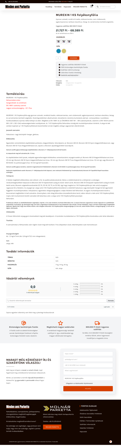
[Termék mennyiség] (58, 58)
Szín (58, 46)
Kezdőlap (49, 7)
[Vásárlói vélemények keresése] (56, 301)
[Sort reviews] (108, 307)
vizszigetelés (69, 85)
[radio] (58, 41)
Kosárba (74, 58)
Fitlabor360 (55, 442)
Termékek (58, 7)
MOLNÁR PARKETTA (80, 7)
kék (57, 269)
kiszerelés (60, 37)
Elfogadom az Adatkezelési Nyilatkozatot (80, 384)
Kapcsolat (67, 7)
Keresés (111, 301)
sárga (61, 269)
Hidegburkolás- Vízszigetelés (74, 83)
